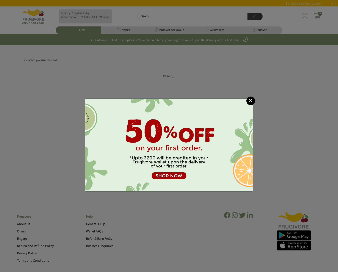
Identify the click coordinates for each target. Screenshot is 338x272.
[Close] (250, 101)
